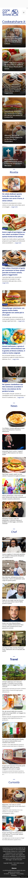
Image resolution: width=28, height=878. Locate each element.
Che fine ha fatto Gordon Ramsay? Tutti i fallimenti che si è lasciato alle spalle (13, 649)
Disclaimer (14, 875)
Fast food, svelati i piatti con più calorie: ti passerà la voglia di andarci (13, 475)
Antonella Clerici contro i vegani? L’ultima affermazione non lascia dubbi (12, 452)
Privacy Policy (20, 873)
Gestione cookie (24, 876)
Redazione (12, 873)
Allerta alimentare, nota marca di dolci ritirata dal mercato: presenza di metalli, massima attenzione (14, 497)
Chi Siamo (6, 873)
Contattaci (14, 864)
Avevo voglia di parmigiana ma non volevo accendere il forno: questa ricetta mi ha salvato (13, 234)
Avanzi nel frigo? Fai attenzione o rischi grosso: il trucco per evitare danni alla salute (12, 834)
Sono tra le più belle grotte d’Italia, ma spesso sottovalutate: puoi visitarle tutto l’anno (13, 740)
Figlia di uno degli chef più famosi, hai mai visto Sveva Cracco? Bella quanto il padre (13, 601)
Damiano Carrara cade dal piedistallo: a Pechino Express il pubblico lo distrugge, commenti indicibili (12, 521)
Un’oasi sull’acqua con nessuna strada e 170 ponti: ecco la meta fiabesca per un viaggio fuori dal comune (12, 684)
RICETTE (5, 190)
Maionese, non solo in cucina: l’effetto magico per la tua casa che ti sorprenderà (13, 806)
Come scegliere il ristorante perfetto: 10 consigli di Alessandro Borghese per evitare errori (13, 555)
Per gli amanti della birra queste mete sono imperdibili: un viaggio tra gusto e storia (13, 712)
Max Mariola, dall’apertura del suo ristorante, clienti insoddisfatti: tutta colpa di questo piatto (13, 578)
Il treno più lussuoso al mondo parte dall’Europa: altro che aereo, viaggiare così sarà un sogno (13, 767)
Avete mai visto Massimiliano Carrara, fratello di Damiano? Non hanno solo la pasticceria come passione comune (12, 625)
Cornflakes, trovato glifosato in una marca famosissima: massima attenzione (13, 429)
